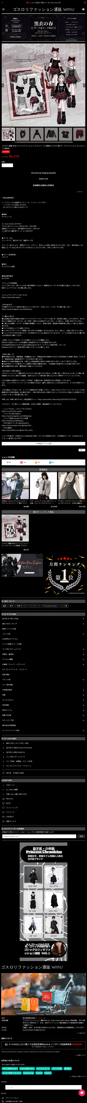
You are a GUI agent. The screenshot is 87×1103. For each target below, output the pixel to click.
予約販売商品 (7, 690)
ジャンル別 (6, 634)
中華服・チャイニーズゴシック (13, 664)
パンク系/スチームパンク (11, 649)
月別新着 (5, 705)
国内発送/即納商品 (9, 725)
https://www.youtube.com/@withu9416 (16, 425)
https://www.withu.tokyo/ (11, 297)
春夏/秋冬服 (6, 715)
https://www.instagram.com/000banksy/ (17, 309)
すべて (9, 462)
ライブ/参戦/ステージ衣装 (12, 644)
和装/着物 (6, 674)
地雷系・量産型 (8, 654)
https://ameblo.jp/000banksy (13, 421)
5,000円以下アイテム (10, 639)
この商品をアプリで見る (43, 443)
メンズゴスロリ (8, 700)
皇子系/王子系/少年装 (10, 619)
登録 (81, 836)
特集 (4, 695)
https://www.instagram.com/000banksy (17, 416)
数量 (3, 162)
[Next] (84, 85)
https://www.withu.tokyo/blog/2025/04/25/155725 (57, 399)
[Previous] (3, 85)
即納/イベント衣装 (9, 629)
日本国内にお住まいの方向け (43, 185)
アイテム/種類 (7, 659)
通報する (82, 450)
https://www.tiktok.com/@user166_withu (17, 430)
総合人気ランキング (9, 624)
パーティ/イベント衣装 (10, 730)
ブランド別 (6, 680)
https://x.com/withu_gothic (12, 411)
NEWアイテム (7, 710)
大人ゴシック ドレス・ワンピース (14, 669)
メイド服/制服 (7, 685)
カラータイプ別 (8, 720)
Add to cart (43, 179)
